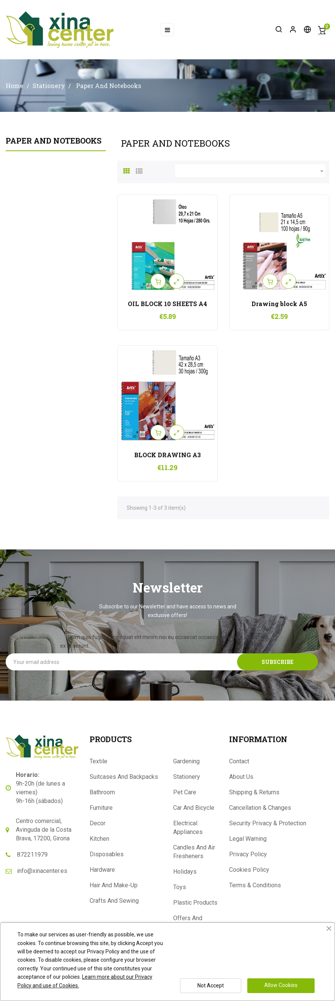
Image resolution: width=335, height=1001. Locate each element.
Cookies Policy (249, 869)
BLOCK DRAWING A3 (167, 455)
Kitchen (99, 838)
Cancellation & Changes (260, 807)
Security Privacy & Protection (267, 823)
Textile (98, 761)
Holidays (185, 871)
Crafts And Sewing (114, 900)
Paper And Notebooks (53, 140)
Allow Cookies (281, 985)
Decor (97, 823)
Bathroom (102, 792)
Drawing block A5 (279, 304)
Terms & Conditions (255, 885)
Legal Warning (248, 838)
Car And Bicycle (193, 807)
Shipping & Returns (254, 792)
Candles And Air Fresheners (194, 852)
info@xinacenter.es (42, 870)
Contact (239, 761)
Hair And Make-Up (114, 885)
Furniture (101, 807)
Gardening (186, 761)
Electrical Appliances (188, 827)
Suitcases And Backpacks (124, 776)
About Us (241, 776)
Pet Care (184, 792)
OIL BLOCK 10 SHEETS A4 (167, 304)
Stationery (186, 776)
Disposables (107, 854)
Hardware (102, 869)
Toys (179, 887)
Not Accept (210, 985)
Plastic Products (195, 902)
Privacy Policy (248, 854)
